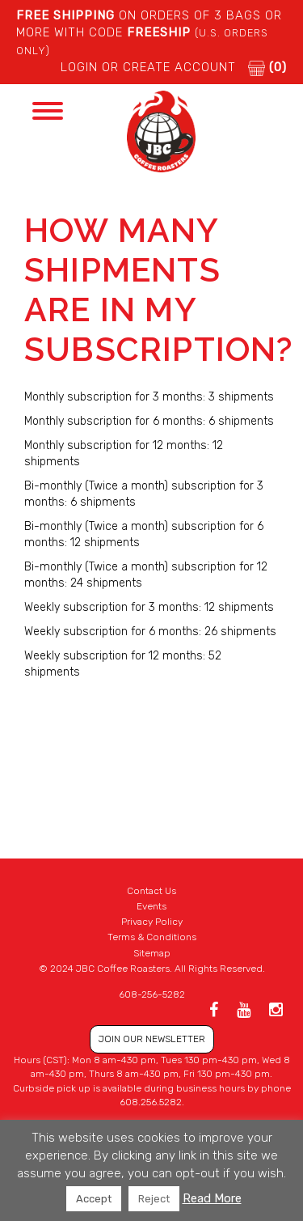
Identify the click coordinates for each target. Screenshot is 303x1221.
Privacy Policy (152, 921)
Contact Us (151, 891)
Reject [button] (154, 1199)
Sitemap (151, 953)
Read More (212, 1198)
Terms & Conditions (151, 937)
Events (151, 906)
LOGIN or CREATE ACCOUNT (148, 67)
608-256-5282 (152, 994)
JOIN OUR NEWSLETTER (152, 1039)
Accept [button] (94, 1199)
